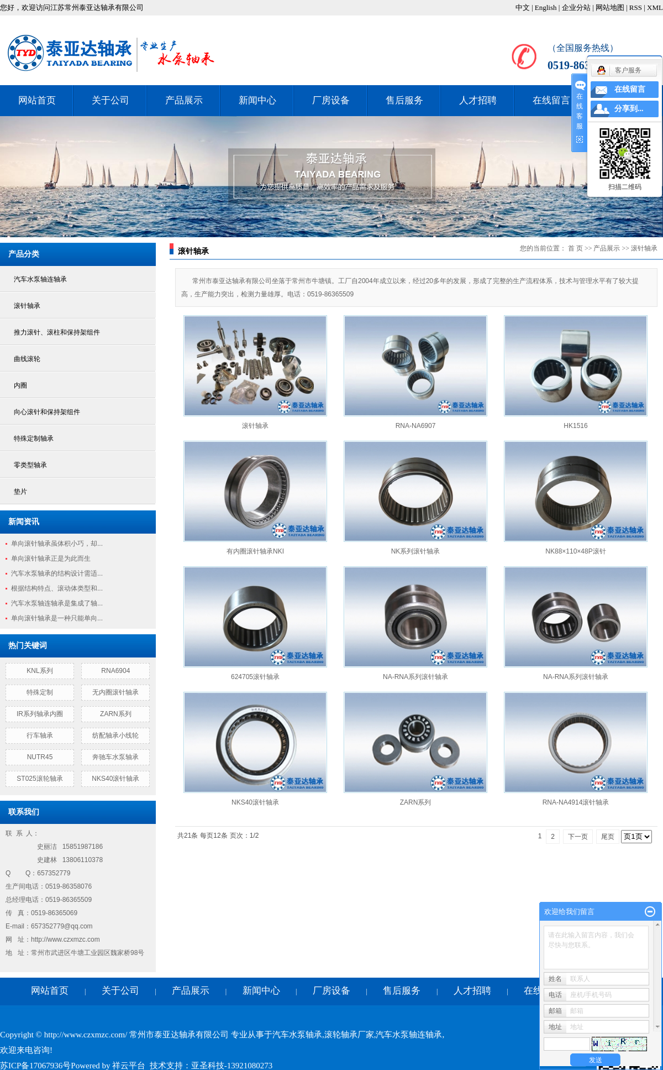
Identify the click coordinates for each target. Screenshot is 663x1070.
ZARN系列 (115, 714)
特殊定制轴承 (34, 438)
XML (655, 7)
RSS (635, 7)
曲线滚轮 (27, 359)
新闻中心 (257, 100)
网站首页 (37, 100)
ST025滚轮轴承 (39, 778)
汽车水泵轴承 (297, 1034)
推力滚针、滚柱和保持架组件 (57, 332)
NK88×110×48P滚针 (575, 551)
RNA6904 (115, 671)
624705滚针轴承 (255, 677)
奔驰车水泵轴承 (115, 757)
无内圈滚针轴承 (115, 692)
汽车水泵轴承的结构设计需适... (57, 573)
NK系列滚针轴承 (415, 551)
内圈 (20, 385)
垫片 (20, 491)
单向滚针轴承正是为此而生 (51, 558)
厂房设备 (331, 100)
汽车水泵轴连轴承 (40, 279)
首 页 (575, 248)
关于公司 (110, 100)
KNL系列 (39, 671)
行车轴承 (40, 735)
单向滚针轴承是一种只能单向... (57, 618)
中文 (522, 7)
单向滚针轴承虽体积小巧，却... (57, 543)
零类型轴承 (30, 465)
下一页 (578, 837)
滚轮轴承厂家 (349, 1034)
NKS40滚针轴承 (115, 778)
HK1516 (575, 426)
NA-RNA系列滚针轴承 (415, 677)
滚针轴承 (27, 306)
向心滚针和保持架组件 (47, 412)
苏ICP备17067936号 (35, 1065)
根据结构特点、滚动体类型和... (57, 588)
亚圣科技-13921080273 (232, 1065)
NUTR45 (40, 757)
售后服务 (404, 100)
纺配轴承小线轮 (115, 735)
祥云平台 (128, 1065)
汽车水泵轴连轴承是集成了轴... (57, 603)
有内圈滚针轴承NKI (255, 551)
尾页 (607, 837)
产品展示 (184, 100)
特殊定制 (40, 692)
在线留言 (551, 100)
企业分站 (576, 7)
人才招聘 (478, 100)
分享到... (629, 109)
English (546, 7)
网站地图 (610, 7)
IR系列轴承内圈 (40, 714)
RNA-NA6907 (416, 426)
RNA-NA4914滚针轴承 (576, 802)
